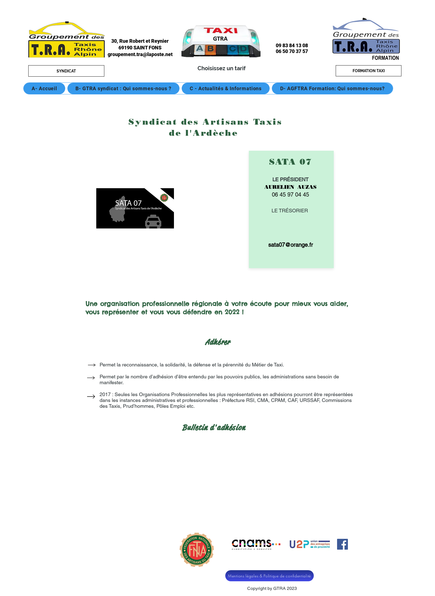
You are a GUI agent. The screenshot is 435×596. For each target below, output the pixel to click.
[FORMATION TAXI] (368, 70)
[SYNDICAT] (66, 71)
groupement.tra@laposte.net (140, 54)
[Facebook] (342, 544)
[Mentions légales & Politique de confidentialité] (269, 575)
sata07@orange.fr (290, 245)
